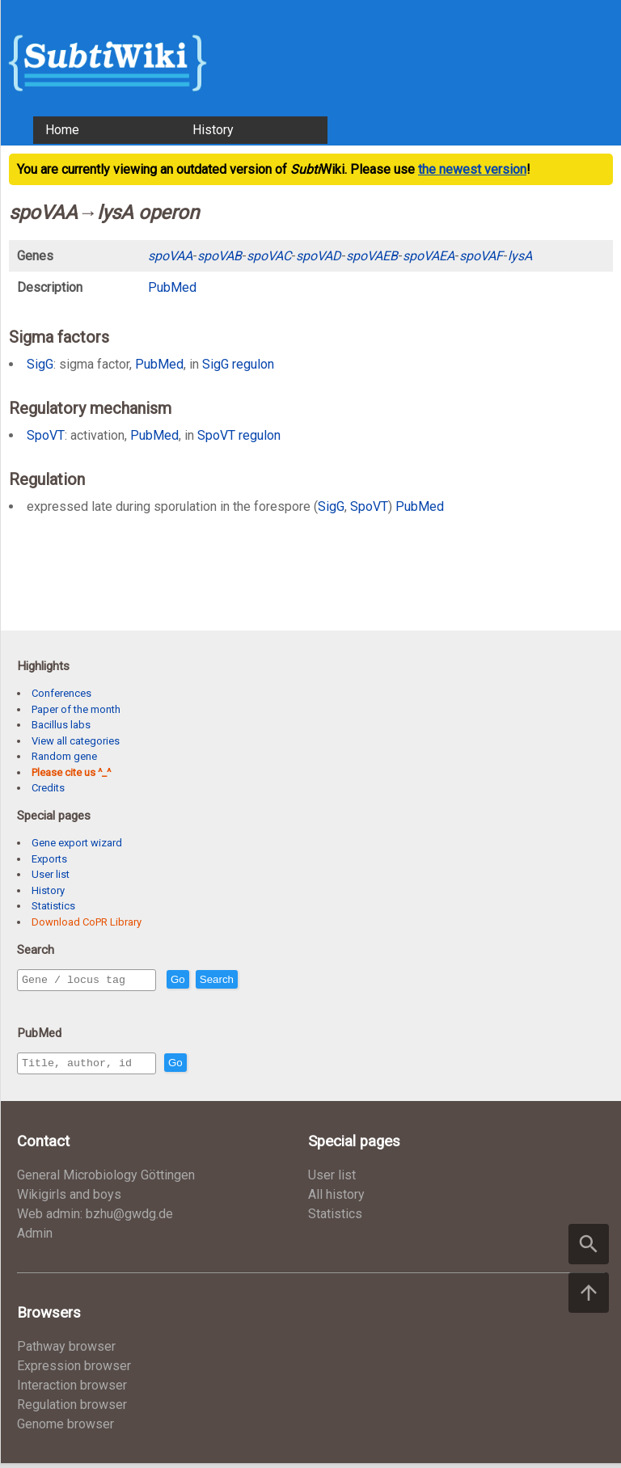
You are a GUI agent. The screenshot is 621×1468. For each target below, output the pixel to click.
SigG (40, 364)
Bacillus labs (61, 725)
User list (51, 874)
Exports (49, 859)
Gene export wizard (77, 843)
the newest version (472, 169)
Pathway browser (66, 1351)
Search (251, 980)
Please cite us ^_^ (71, 772)
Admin (35, 1238)
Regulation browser (72, 1409)
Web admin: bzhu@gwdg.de (95, 1218)
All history (336, 1199)
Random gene (64, 756)
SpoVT (46, 435)
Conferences (61, 693)
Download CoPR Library (87, 922)
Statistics (53, 906)
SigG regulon (238, 364)
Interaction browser (72, 1390)
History (213, 129)
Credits (48, 788)
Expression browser (74, 1370)
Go (212, 980)
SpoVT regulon (239, 435)
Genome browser (65, 1428)
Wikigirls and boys (69, 1199)
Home (62, 129)
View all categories (76, 741)
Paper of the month (76, 709)
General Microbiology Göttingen (106, 1179)
